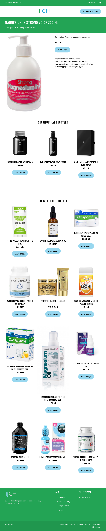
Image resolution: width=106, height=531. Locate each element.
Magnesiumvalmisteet (81, 37)
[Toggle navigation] (7, 11)
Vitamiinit (68, 37)
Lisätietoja (62, 50)
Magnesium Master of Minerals (20, 162)
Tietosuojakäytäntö (92, 524)
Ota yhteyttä (70, 524)
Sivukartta (96, 527)
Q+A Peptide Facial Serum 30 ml (53, 240)
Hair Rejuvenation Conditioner (53, 162)
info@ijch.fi (92, 2)
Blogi (60, 510)
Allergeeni (62, 497)
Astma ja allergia (64, 501)
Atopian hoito (63, 506)
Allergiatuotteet (90, 11)
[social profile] (20, 3)
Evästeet (80, 524)
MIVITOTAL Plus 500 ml (20, 457)
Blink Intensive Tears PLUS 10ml (52, 457)
